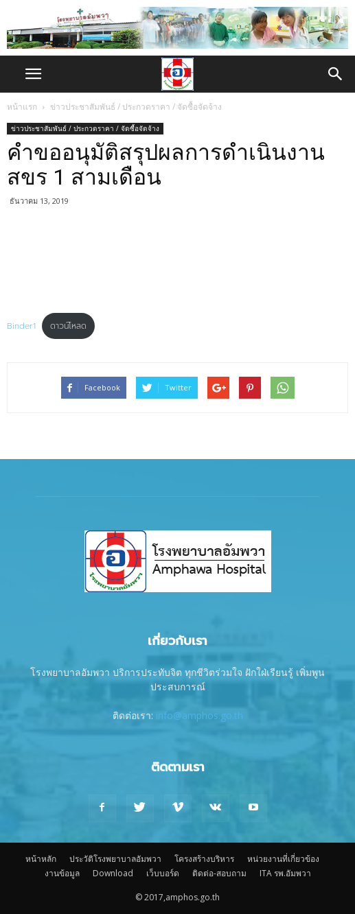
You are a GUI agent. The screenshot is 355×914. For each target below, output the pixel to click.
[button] (336, 74)
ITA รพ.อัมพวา (285, 873)
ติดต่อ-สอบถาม (219, 873)
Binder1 (21, 326)
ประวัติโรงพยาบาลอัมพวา (115, 859)
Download (113, 873)
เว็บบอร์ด (162, 873)
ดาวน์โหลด (68, 326)
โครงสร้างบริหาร (204, 859)
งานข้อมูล (62, 873)
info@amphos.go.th (199, 715)
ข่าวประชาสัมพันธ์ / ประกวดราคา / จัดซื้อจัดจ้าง (136, 107)
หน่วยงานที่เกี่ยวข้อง (283, 859)
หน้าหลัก (40, 859)
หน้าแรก (22, 107)
